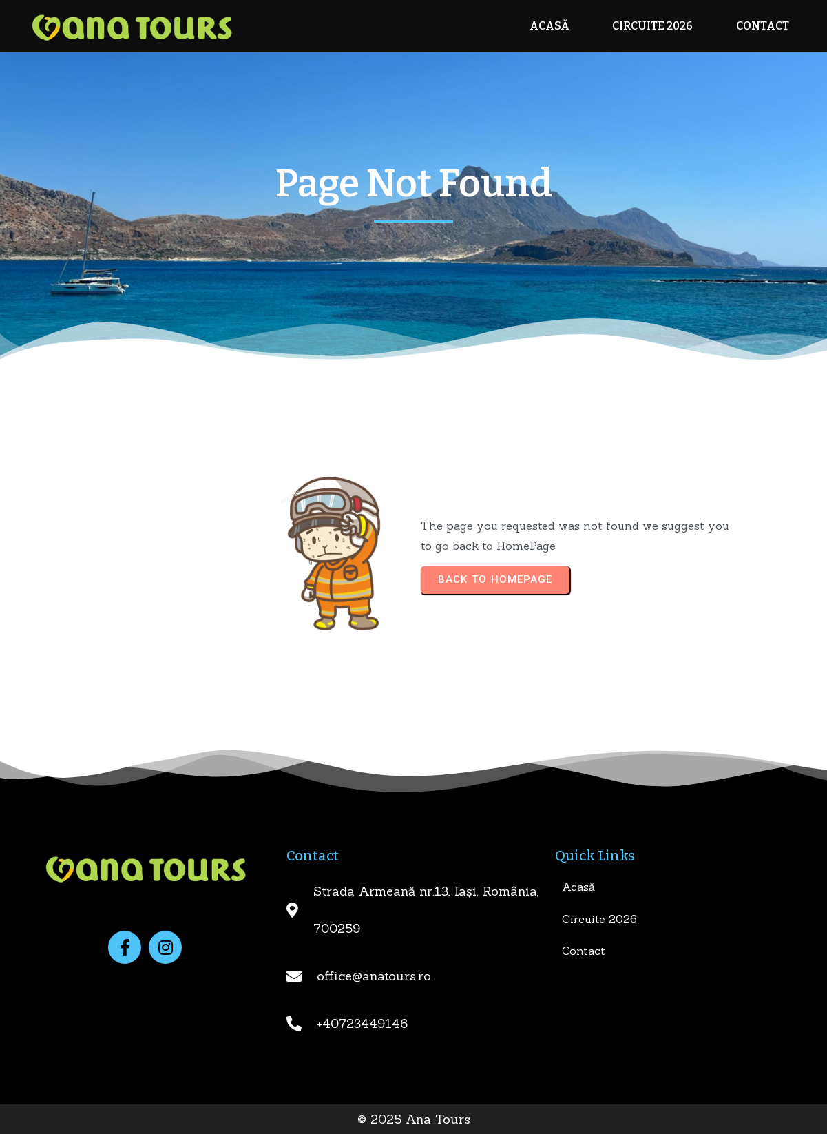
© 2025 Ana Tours (413, 1119)
